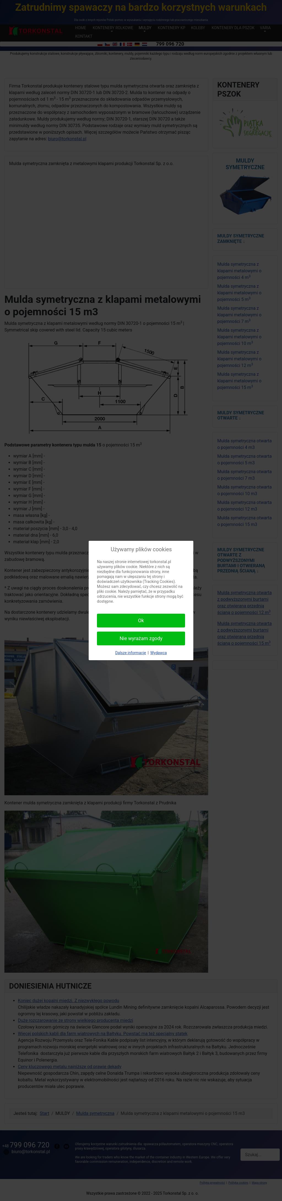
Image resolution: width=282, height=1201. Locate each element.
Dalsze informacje (130, 653)
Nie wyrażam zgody (141, 638)
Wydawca (158, 653)
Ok (141, 620)
